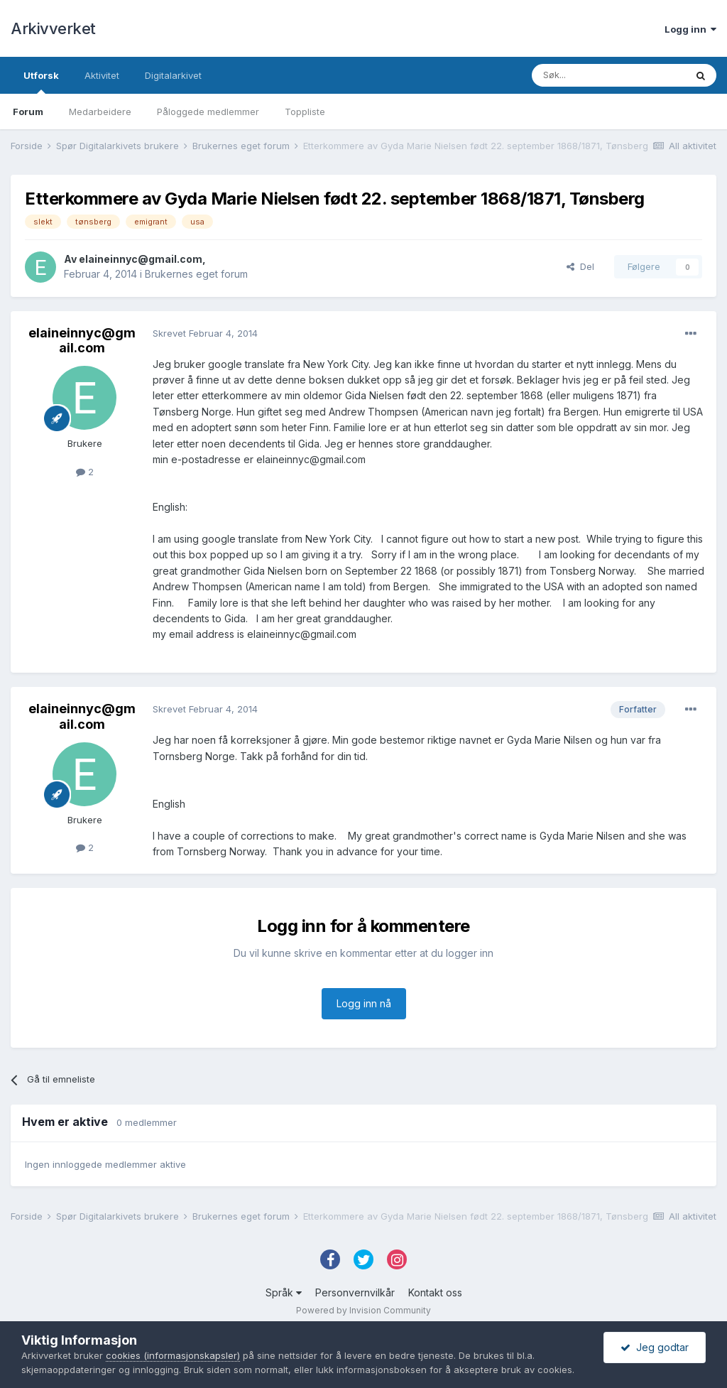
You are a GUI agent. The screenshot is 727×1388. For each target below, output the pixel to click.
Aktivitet (101, 75)
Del (580, 266)
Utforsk (41, 82)
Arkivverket (53, 28)
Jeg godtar (655, 1347)
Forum (28, 111)
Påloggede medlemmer (208, 111)
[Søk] (608, 75)
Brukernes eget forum (196, 274)
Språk (284, 1292)
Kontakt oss (435, 1292)
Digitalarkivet (173, 75)
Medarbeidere (100, 111)
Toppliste (305, 111)
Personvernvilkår (355, 1292)
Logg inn (690, 29)
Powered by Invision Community (363, 1310)
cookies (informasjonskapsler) (173, 1355)
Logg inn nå (364, 1003)
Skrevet (205, 333)
